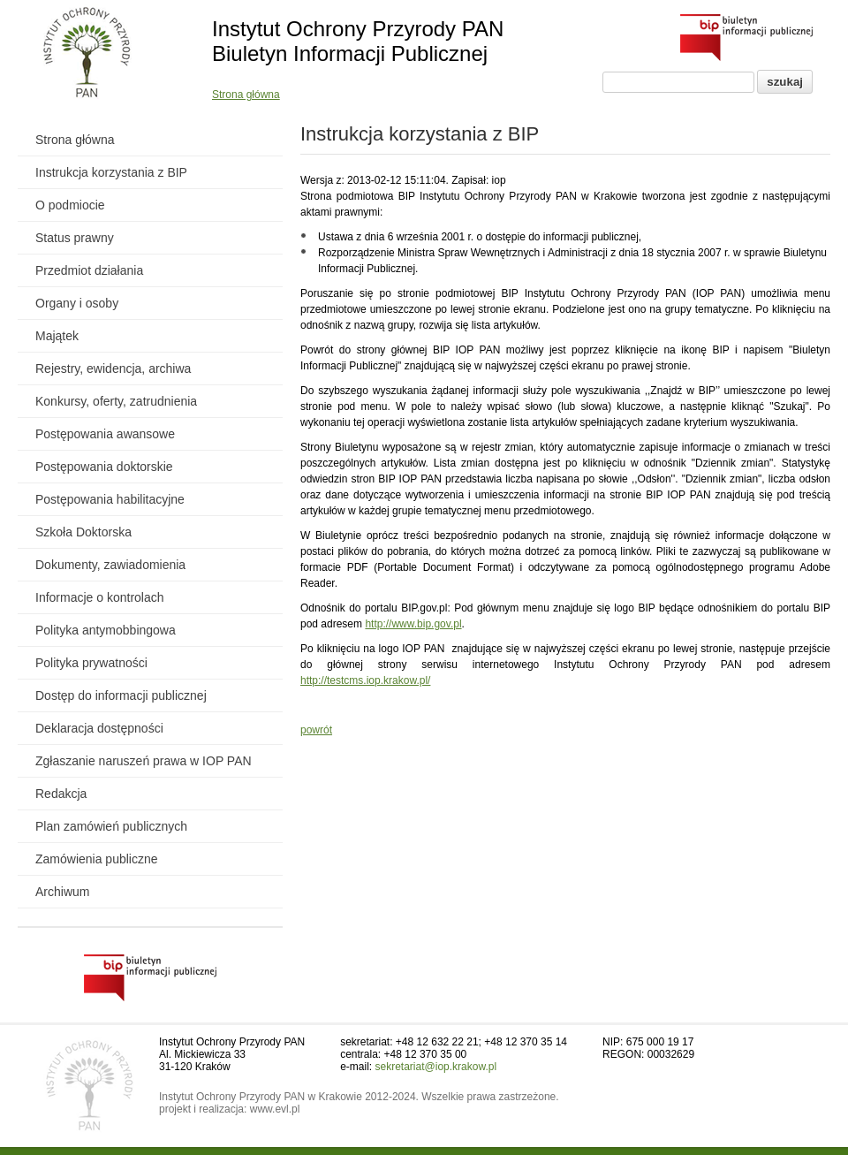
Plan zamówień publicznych (111, 826)
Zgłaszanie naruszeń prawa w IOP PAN (143, 761)
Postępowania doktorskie (104, 467)
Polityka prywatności (91, 663)
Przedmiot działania (89, 270)
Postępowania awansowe (105, 434)
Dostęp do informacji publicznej (121, 695)
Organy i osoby (76, 303)
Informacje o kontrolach (99, 597)
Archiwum (62, 892)
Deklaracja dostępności (99, 728)
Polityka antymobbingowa (105, 630)
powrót (316, 730)
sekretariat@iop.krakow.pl (436, 1066)
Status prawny (74, 238)
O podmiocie (70, 205)
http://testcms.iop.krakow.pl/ (365, 680)
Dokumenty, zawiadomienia (110, 565)
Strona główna (246, 94)
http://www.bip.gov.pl (413, 624)
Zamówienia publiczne (96, 859)
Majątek (57, 336)
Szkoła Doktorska (83, 532)
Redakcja (61, 793)
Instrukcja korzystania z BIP (111, 172)
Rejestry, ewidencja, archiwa (113, 368)
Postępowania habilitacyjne (110, 499)
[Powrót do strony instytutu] (87, 54)
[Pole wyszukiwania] (678, 82)
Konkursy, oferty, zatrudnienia (116, 401)
